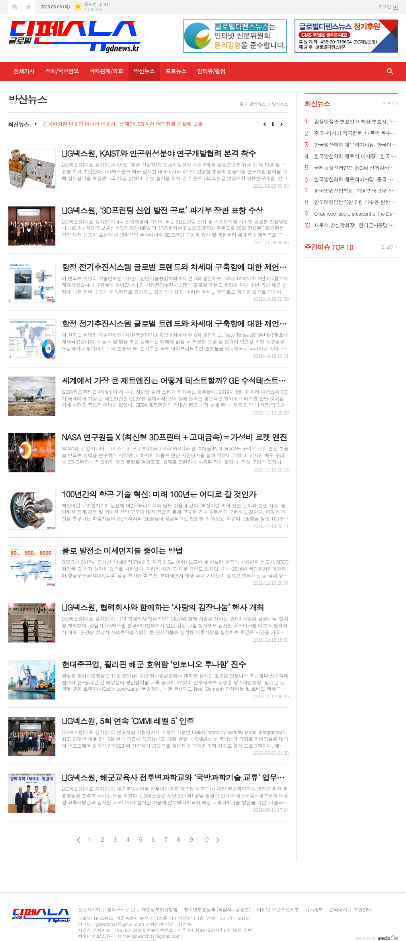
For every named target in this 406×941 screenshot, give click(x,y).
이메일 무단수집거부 (278, 910)
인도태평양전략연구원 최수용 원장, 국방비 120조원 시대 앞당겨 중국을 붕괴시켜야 (356, 202)
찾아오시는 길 (121, 910)
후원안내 (362, 910)
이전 (78, 840)
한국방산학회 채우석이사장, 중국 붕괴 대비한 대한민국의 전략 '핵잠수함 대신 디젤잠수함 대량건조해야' (356, 179)
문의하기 (338, 910)
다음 (218, 840)
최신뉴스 (317, 103)
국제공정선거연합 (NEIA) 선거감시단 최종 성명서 (356, 168)
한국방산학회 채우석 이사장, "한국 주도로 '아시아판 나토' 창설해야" (356, 156)
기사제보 (314, 910)
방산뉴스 (144, 71)
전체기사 (24, 71)
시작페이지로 (14, 7)
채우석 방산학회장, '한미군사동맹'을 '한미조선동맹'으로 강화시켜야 (356, 225)
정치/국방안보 (62, 71)
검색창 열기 (390, 71)
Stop (273, 124)
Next (282, 124)
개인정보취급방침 (159, 910)
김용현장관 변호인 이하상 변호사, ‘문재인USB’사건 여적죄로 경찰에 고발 (123, 124)
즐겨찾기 (28, 7)
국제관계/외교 (106, 71)
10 (205, 839)
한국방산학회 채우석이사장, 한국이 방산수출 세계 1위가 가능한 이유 (356, 144)
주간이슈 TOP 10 (328, 247)
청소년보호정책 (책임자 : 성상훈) (217, 910)
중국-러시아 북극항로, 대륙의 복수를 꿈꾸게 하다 (356, 133)
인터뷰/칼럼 (211, 71)
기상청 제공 (93, 9)
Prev (264, 124)
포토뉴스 (175, 71)
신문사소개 (89, 910)
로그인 (385, 7)
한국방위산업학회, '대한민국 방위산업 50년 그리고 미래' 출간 (356, 191)
